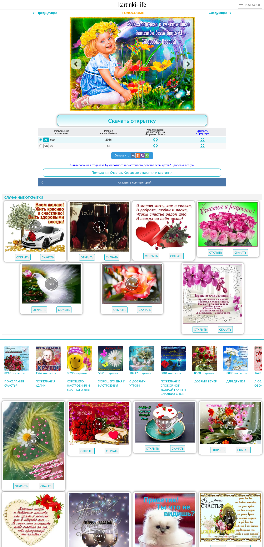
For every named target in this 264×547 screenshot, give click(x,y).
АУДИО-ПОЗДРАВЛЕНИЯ (199, 461)
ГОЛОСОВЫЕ (133, 13)
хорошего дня (75, 493)
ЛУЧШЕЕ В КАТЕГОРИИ (95, 461)
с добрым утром (60, 478)
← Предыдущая (45, 13)
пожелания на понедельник (195, 485)
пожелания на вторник (147, 485)
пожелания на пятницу (198, 478)
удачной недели (186, 493)
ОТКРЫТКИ (127, 461)
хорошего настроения (130, 493)
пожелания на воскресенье (103, 478)
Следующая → (220, 13)
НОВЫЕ (168, 461)
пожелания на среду (105, 485)
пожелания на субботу (152, 478)
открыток (59, 461)
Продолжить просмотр (132, 414)
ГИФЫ (149, 461)
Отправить (132, 155)
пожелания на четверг (63, 485)
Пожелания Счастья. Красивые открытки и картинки (132, 172)
